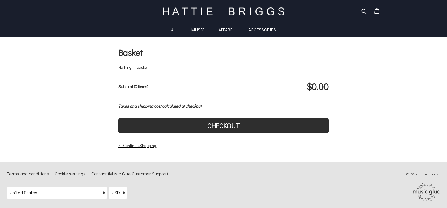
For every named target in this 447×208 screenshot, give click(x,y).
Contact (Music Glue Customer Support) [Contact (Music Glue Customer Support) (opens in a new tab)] (129, 174)
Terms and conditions (28, 174)
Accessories (262, 30)
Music (198, 30)
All (174, 30)
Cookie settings (70, 174)
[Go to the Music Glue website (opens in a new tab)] (426, 192)
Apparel (226, 30)
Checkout (223, 125)
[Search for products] (364, 10)
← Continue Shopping (137, 145)
